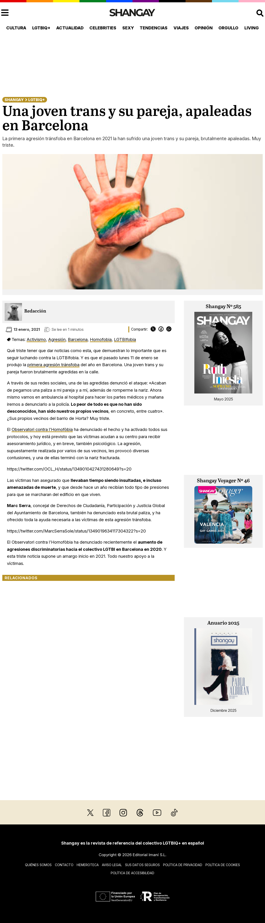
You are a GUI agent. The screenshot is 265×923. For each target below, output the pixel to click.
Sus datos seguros (142, 865)
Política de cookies (222, 865)
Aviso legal (112, 865)
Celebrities (102, 27)
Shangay (14, 99)
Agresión (57, 339)
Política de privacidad (182, 865)
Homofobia (101, 339)
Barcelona (78, 339)
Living (251, 27)
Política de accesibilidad (132, 873)
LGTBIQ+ (41, 27)
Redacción (35, 311)
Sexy (128, 27)
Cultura (16, 27)
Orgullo (228, 27)
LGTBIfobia (125, 339)
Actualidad (70, 27)
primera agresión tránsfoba (53, 364)
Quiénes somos (38, 865)
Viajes (181, 27)
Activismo (36, 339)
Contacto (64, 865)
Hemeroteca (88, 865)
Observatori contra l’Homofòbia (42, 429)
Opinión (204, 27)
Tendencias (153, 27)
